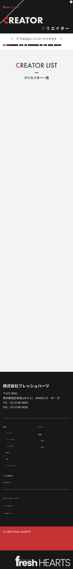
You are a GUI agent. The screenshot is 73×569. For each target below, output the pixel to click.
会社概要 (44, 442)
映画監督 (63, 45)
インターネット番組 (18, 458)
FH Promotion (13, 499)
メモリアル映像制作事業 (20, 492)
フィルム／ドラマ (16, 440)
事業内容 (46, 448)
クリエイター (47, 434)
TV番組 (10, 471)
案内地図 (46, 455)
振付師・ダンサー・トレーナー (34, 45)
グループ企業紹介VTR (16, 531)
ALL (7, 45)
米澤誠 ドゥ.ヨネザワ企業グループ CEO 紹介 (30, 516)
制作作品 (9, 434)
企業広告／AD (14, 465)
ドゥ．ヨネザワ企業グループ (20, 524)
